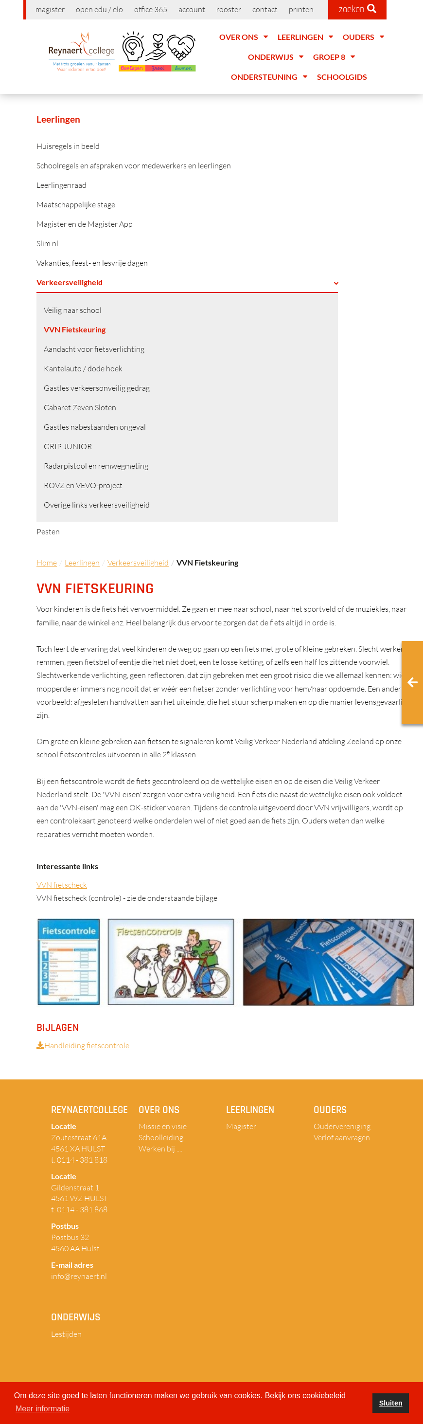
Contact (265, 9)
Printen (301, 9)
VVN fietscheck (61, 885)
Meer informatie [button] (43, 1409)
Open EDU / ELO (99, 9)
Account (191, 9)
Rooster (228, 9)
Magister (50, 9)
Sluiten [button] (391, 1403)
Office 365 (150, 9)
